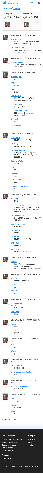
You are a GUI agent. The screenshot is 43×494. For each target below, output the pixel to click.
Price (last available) (19, 386)
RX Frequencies (17, 205)
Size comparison (8, 450)
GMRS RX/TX (16, 237)
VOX (12, 345)
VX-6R (16, 8)
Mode (13, 411)
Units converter (7, 448)
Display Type (16, 278)
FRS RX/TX (15, 138)
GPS (12, 167)
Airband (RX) (16, 77)
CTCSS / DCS (16, 366)
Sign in (32, 2)
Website (14, 262)
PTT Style (15, 312)
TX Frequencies (17, 48)
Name (13, 399)
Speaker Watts (17, 62)
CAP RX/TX (15, 243)
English (39, 3)
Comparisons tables (9, 445)
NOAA (13, 351)
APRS (13, 83)
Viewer (13, 324)
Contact (31, 445)
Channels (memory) (19, 110)
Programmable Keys (19, 186)
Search (17, 3)
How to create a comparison (12, 439)
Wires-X (14, 291)
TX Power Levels (18, 150)
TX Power (15, 144)
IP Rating (14, 199)
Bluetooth (15, 119)
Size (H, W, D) (16, 39)
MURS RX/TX (16, 249)
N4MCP (14, 35)
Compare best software (10, 442)
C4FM (13, 285)
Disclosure (32, 439)
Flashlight (15, 174)
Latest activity (6, 459)
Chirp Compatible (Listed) (22, 372)
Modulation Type (18, 224)
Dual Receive (16, 180)
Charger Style (16, 104)
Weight (14, 89)
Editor (13, 330)
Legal (30, 442)
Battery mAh (16, 125)
